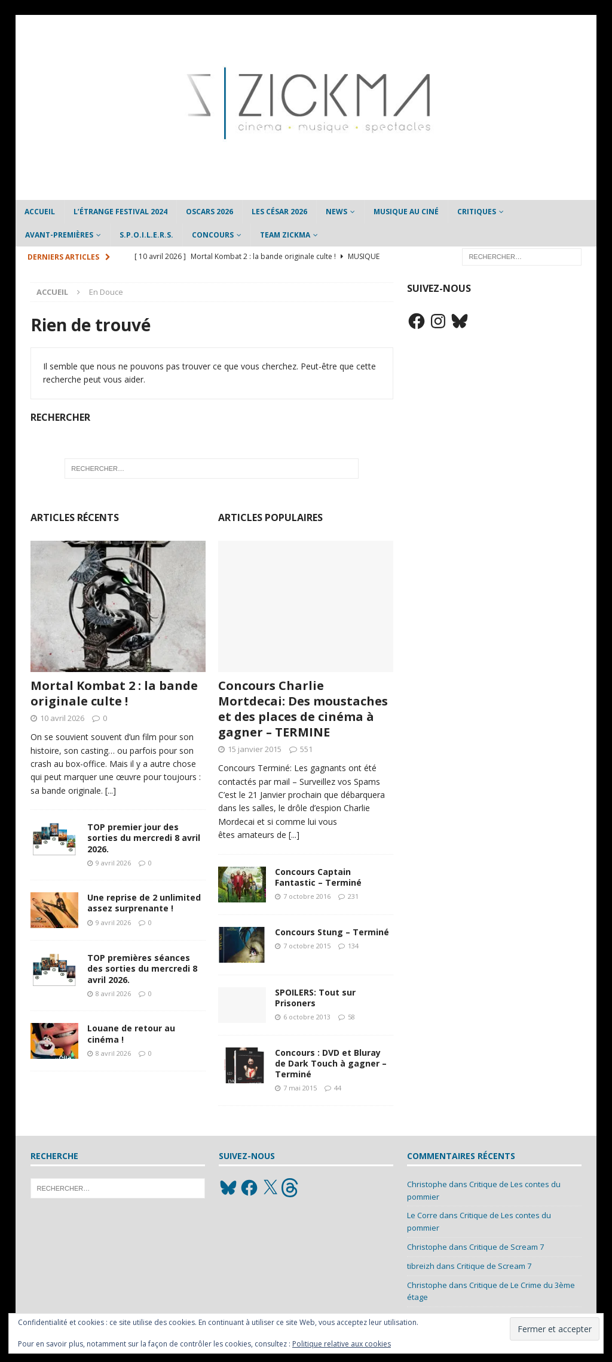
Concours (213, 235)
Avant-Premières (59, 235)
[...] (110, 790)
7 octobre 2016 (307, 896)
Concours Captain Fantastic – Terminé (318, 877)
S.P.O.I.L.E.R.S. (146, 235)
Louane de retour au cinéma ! (131, 1033)
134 (353, 945)
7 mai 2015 (300, 1087)
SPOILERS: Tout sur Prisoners (315, 998)
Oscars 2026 (209, 212)
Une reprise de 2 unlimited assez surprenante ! (144, 903)
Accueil (40, 212)
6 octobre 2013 (307, 1016)
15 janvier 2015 (254, 749)
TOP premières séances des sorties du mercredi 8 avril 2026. (142, 968)
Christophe (427, 1184)
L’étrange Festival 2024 (120, 212)
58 (351, 1016)
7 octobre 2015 (307, 945)
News (336, 212)
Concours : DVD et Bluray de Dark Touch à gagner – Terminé (331, 1063)
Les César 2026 (279, 212)
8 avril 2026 (113, 993)
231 (353, 896)
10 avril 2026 (62, 718)
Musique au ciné (406, 212)
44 (337, 1087)
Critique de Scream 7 (506, 1246)
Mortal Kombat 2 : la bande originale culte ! (114, 693)
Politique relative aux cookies (341, 1344)
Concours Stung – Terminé (332, 932)
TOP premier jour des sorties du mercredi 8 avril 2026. (143, 837)
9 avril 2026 (113, 862)
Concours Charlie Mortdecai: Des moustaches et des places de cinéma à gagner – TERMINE (303, 708)
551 (306, 749)
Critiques (476, 212)
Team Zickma (285, 235)
